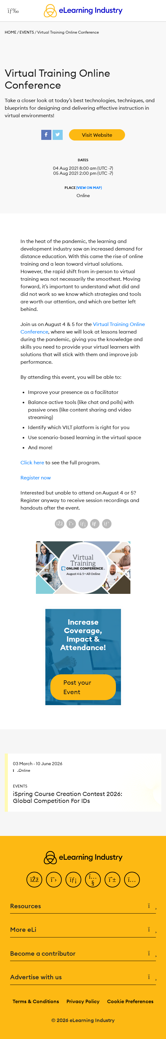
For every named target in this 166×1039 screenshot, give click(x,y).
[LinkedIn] (73, 879)
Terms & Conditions (36, 1001)
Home (10, 32)
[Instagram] (132, 879)
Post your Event (77, 687)
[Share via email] (95, 523)
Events (27, 32)
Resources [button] (83, 906)
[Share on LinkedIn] (83, 523)
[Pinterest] (112, 879)
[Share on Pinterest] (107, 523)
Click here (32, 462)
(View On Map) (89, 187)
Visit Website (97, 135)
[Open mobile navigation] (11, 10)
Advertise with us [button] (83, 977)
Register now (35, 477)
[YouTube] (93, 879)
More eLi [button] (83, 929)
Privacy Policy (83, 1001)
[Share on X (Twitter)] (71, 523)
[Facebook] (34, 879)
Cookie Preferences (130, 1001)
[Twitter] (54, 879)
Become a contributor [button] (83, 953)
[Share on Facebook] (59, 523)
